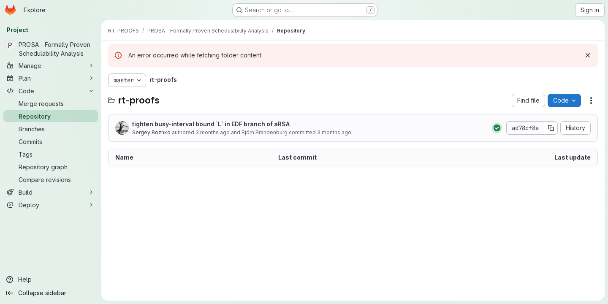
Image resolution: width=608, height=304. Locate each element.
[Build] (50, 192)
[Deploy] (50, 205)
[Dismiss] (588, 55)
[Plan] (50, 78)
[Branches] (50, 129)
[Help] (50, 279)
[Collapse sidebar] (50, 293)
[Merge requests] (50, 103)
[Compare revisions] (50, 179)
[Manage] (50, 65)
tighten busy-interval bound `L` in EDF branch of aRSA (211, 124)
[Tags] (50, 154)
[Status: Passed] (497, 128)
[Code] (50, 91)
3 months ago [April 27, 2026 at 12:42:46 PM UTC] (212, 132)
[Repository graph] (50, 167)
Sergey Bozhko (151, 132)
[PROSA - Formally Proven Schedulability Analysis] (50, 49)
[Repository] (50, 116)
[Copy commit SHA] (551, 128)
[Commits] (50, 141)
